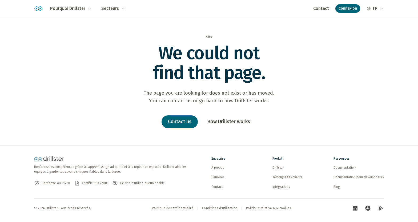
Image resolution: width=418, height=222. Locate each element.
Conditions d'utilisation (219, 208)
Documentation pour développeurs (358, 177)
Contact (321, 8)
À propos (217, 167)
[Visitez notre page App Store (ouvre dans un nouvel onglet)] (368, 208)
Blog (336, 187)
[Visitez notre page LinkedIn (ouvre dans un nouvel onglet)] (355, 208)
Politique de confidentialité (172, 208)
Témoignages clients (287, 177)
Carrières (217, 177)
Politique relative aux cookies (268, 208)
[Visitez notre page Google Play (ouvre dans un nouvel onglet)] (380, 208)
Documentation (344, 167)
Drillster (278, 167)
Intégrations (281, 187)
